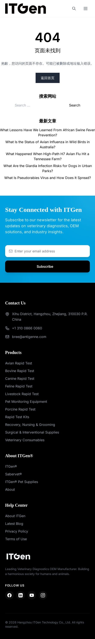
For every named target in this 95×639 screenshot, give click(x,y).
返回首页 (47, 78)
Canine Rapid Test (19, 378)
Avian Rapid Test (18, 363)
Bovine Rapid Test (19, 371)
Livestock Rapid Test (22, 394)
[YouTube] (31, 595)
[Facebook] (9, 595)
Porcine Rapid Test (20, 409)
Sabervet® (13, 474)
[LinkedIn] (20, 595)
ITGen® (11, 466)
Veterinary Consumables (24, 440)
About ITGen (15, 516)
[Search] (74, 8)
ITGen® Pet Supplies (21, 482)
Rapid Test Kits (17, 417)
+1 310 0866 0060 (27, 328)
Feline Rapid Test (18, 386)
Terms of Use (16, 539)
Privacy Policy (16, 531)
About (10, 489)
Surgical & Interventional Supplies (32, 432)
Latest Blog (14, 523)
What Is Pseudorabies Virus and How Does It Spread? (47, 178)
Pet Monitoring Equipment (26, 401)
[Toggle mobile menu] (85, 8)
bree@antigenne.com (29, 337)
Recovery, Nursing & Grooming (30, 424)
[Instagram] (43, 595)
